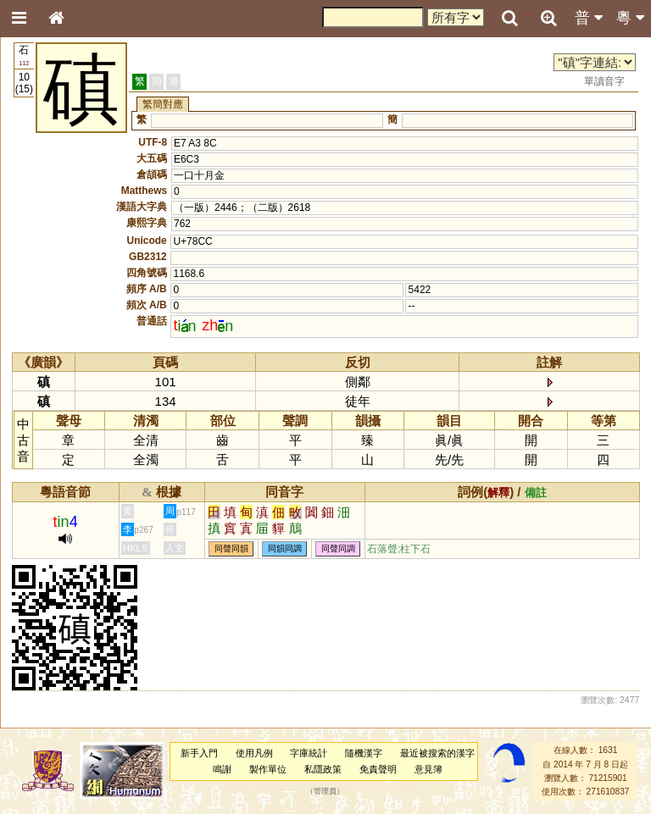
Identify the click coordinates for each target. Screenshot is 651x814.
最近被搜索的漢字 (437, 753)
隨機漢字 (363, 753)
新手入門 (199, 753)
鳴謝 (222, 769)
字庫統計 (308, 753)
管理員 (325, 792)
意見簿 (428, 769)
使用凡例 (254, 753)
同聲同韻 (231, 549)
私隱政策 (323, 769)
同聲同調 (338, 549)
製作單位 (268, 769)
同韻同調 (285, 549)
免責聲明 (378, 769)
